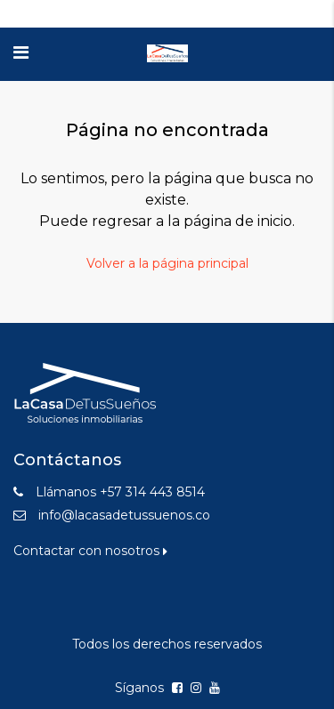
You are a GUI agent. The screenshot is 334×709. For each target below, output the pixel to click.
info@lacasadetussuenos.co (124, 515)
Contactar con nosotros (90, 551)
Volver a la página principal (167, 263)
